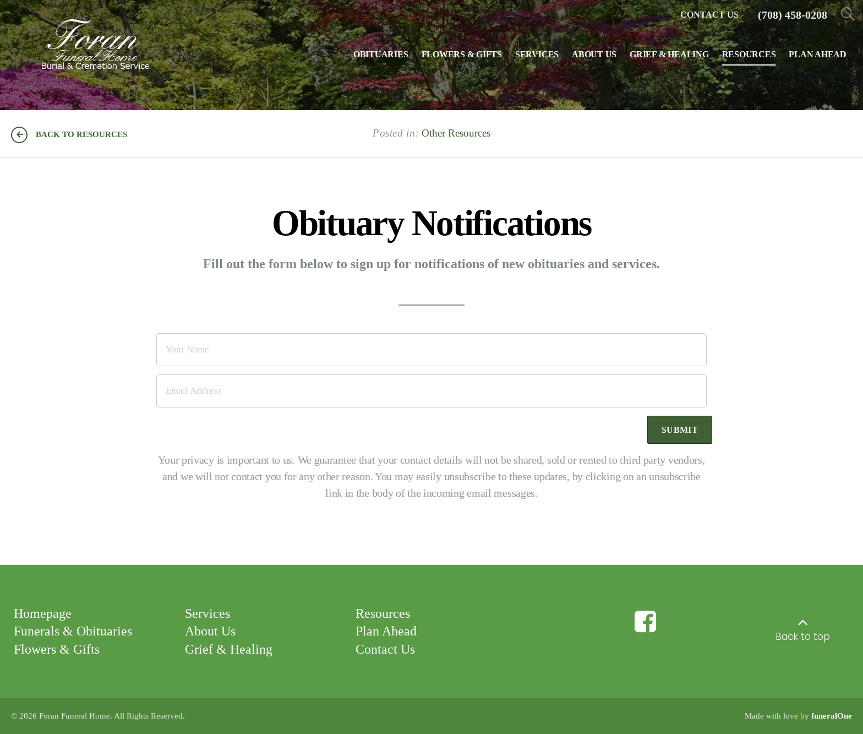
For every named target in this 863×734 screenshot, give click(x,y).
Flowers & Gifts (57, 648)
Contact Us (385, 648)
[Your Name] (431, 349)
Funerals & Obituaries (73, 631)
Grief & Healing (228, 648)
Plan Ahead (386, 631)
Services (207, 613)
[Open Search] (848, 15)
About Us (210, 631)
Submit (680, 430)
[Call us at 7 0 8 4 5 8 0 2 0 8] (792, 15)
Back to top (802, 636)
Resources (383, 613)
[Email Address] (431, 390)
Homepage (43, 613)
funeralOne (831, 715)
